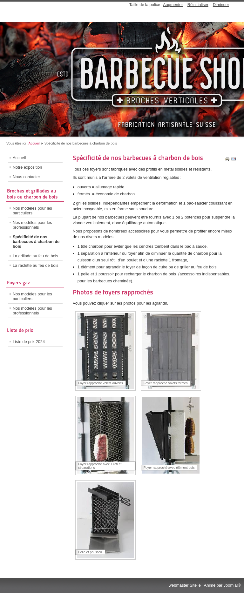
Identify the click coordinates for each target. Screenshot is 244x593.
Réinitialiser (197, 4)
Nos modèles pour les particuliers (32, 210)
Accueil (34, 143)
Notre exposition (27, 167)
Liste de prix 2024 (29, 341)
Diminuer (221, 4)
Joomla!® (232, 585)
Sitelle (195, 585)
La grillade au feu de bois (35, 255)
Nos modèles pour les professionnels (32, 225)
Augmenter (173, 4)
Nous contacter (26, 176)
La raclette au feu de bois (35, 265)
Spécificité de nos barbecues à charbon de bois (36, 241)
